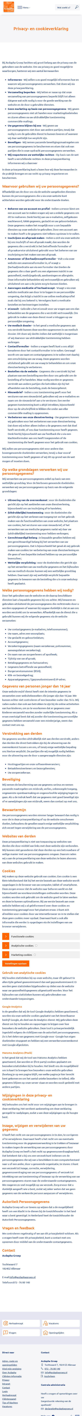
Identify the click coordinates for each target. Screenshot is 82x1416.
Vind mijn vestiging (11, 1368)
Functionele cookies (22, 936)
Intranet (6, 1383)
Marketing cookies (21, 954)
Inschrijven (49, 1376)
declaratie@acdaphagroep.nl (59, 1408)
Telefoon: (7, 1282)
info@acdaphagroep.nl (23, 1277)
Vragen (12, 1332)
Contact (6, 1387)
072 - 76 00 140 (52, 1368)
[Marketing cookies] (35, 955)
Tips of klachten (10, 1402)
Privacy (5, 1379)
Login (5, 1391)
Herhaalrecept (16, 1323)
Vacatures (54, 1323)
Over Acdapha (9, 1372)
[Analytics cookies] (36, 946)
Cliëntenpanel (9, 1398)
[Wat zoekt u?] (64, 7)
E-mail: (6, 1277)
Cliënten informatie (12, 1376)
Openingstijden (56, 1332)
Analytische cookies (22, 945)
